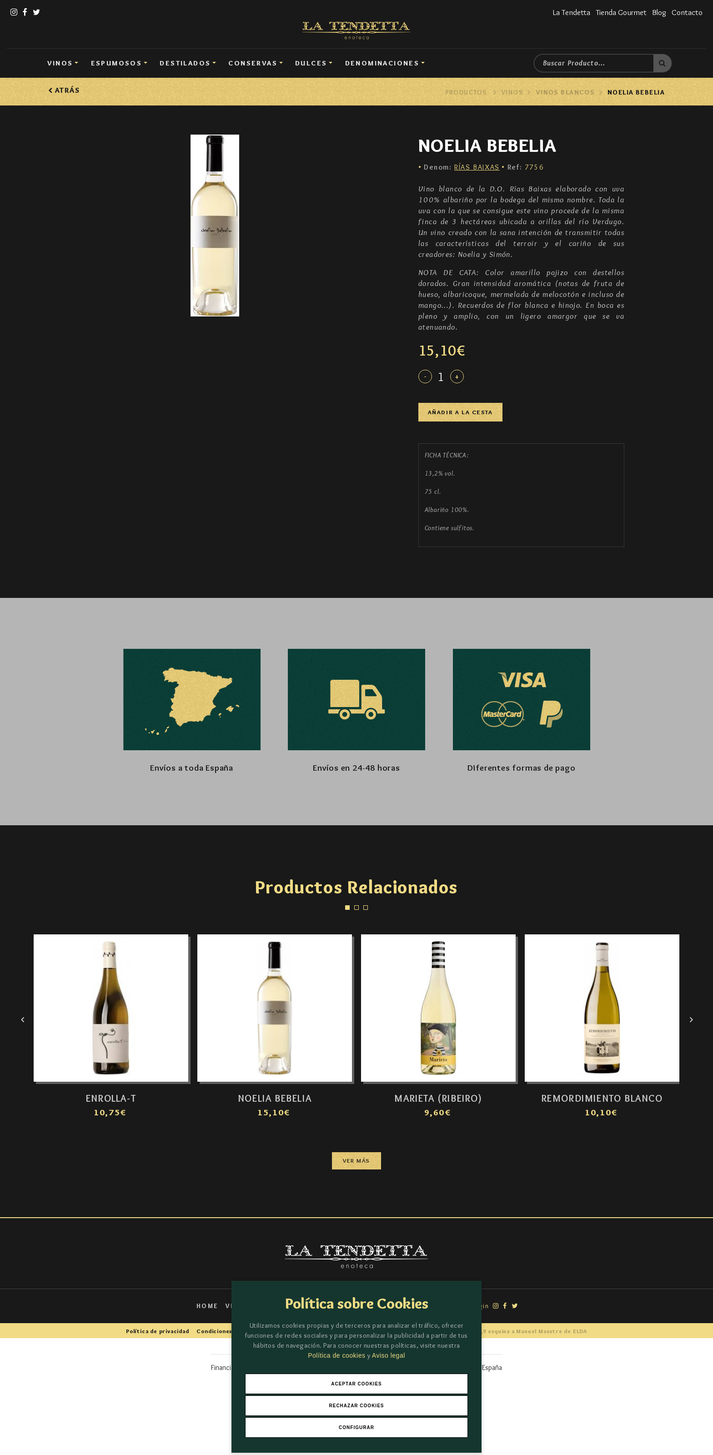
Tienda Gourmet (621, 12)
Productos (466, 92)
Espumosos (116, 63)
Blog (659, 12)
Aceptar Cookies (356, 1383)
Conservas (252, 63)
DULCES (311, 63)
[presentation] (22, 1021)
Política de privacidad (157, 1331)
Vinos (60, 63)
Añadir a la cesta (460, 412)
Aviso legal (388, 1355)
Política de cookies (337, 1355)
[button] (347, 907)
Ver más (356, 1161)
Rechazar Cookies (356, 1405)
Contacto (687, 12)
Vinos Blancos (565, 92)
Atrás (64, 90)
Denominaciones (382, 63)
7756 (525, 167)
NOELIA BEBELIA (636, 92)
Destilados (185, 63)
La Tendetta (571, 12)
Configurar (356, 1427)
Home (207, 1306)
